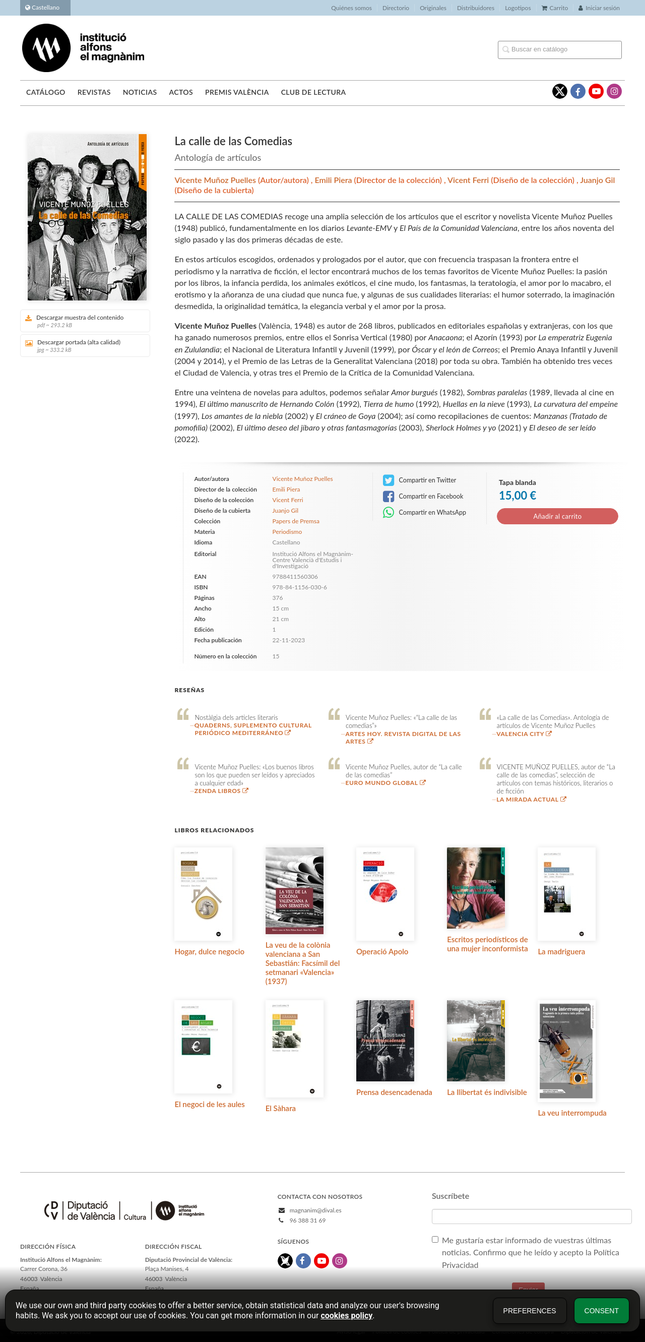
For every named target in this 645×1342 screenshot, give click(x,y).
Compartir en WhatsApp (424, 512)
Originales (433, 8)
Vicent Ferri (469, 180)
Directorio (395, 8)
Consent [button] (602, 1311)
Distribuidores (475, 8)
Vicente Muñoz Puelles (216, 180)
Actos (180, 92)
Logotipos (518, 8)
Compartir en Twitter (419, 480)
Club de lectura (313, 92)
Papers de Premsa (296, 521)
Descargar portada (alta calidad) (81, 345)
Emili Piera (334, 180)
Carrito (555, 8)
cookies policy (346, 1315)
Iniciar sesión (599, 8)
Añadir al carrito (558, 516)
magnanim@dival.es (316, 1210)
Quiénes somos (351, 8)
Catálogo (46, 92)
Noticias (140, 92)
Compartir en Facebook (423, 496)
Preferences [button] (529, 1311)
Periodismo (287, 531)
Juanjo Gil (597, 180)
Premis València (237, 92)
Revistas (94, 92)
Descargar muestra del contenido (81, 321)
